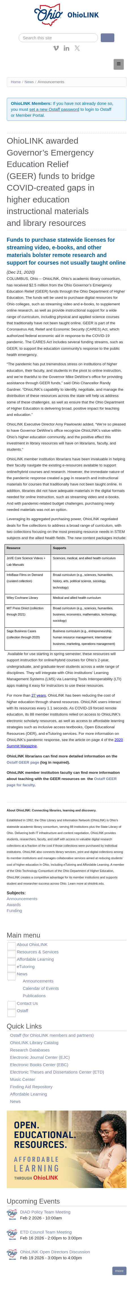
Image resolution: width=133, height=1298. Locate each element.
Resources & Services (38, 951)
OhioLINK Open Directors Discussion (55, 1251)
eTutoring (26, 966)
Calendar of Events (41, 988)
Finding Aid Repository (31, 1086)
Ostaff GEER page (23, 762)
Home (16, 82)
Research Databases (30, 1050)
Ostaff (22, 1010)
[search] (58, 37)
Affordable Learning (35, 959)
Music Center (22, 1079)
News (29, 82)
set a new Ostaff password (54, 109)
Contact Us (27, 1003)
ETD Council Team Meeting (46, 1232)
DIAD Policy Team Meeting (45, 1212)
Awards (14, 904)
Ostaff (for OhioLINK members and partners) (52, 1035)
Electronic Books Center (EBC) (39, 1064)
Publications (34, 995)
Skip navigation (15, 4)
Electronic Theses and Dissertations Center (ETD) (57, 1072)
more (119, 1271)
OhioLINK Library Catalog (34, 1042)
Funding (14, 910)
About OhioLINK (32, 944)
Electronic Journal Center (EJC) (40, 1057)
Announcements (22, 898)
